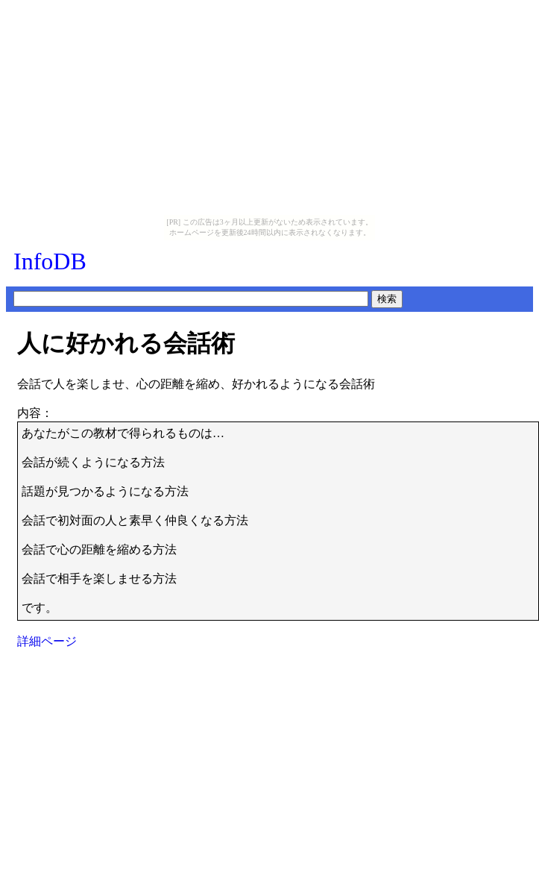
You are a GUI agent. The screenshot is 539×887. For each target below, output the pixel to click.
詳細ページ (47, 641)
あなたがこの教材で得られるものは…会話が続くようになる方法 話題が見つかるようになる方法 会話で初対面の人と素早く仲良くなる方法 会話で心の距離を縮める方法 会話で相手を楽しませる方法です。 (141, 520)
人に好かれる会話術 (126, 343)
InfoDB (49, 261)
